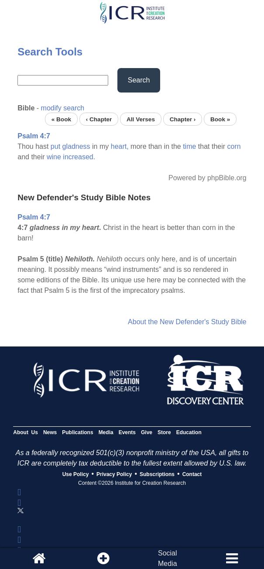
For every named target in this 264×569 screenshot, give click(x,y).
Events (127, 432)
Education (189, 432)
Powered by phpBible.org (207, 178)
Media (106, 432)
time (189, 146)
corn (234, 146)
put (55, 146)
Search (139, 80)
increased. (79, 157)
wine (54, 157)
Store (164, 432)
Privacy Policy (114, 474)
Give (146, 432)
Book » (220, 119)
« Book (61, 119)
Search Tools (49, 52)
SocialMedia (167, 558)
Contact (192, 474)
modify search (63, 108)
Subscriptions (157, 474)
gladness (76, 146)
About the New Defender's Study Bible (187, 322)
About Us (25, 432)
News (50, 432)
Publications (77, 432)
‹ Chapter (99, 119)
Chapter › (183, 119)
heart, (120, 146)
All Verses (141, 119)
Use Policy (75, 474)
